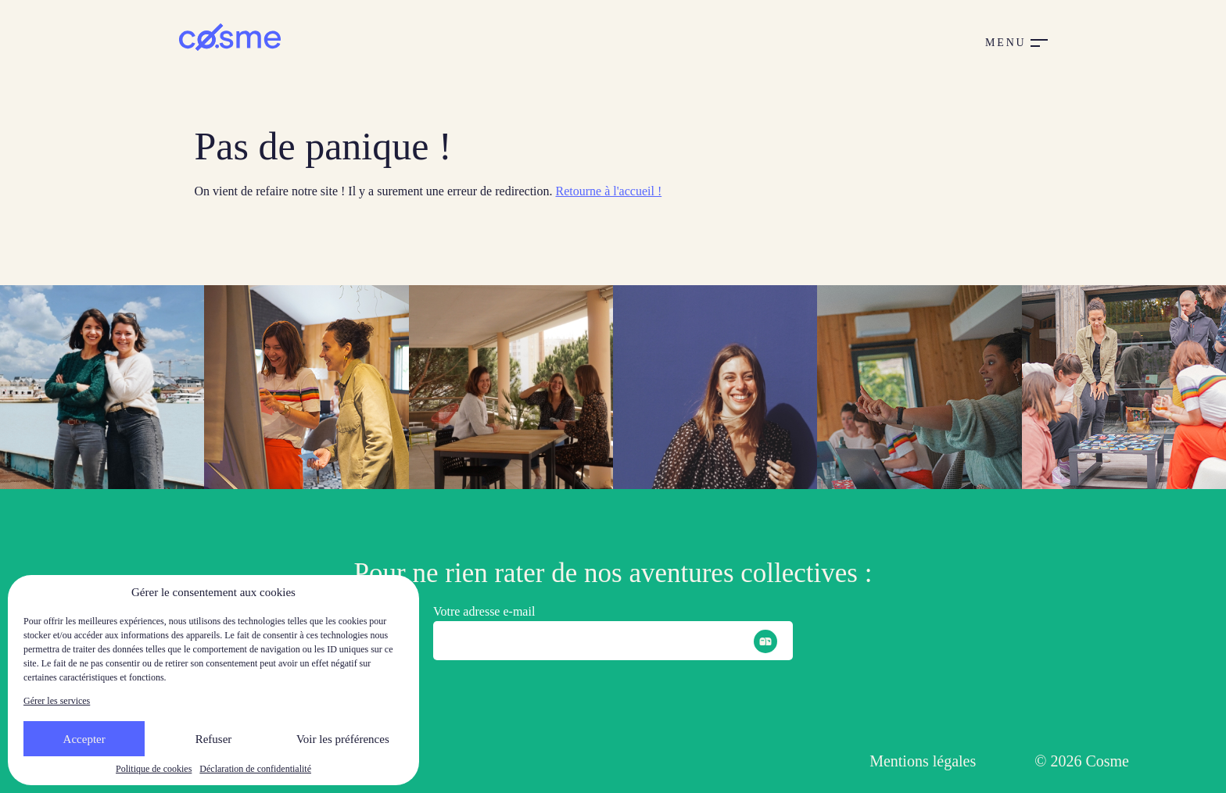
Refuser (213, 739)
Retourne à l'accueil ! (609, 191)
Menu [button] (1005, 42)
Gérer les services (56, 700)
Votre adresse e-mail (484, 611)
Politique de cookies (154, 768)
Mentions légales (922, 761)
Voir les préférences (342, 739)
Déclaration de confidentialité (255, 768)
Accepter (84, 739)
